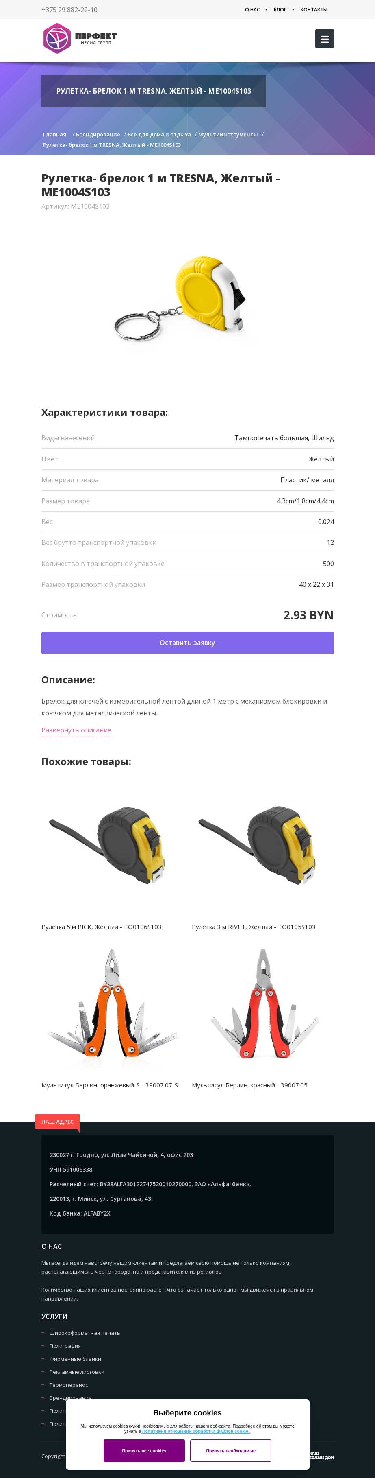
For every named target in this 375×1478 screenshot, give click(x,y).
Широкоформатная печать (85, 1332)
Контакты (314, 9)
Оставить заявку (187, 642)
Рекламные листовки (77, 1371)
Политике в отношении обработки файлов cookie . (196, 1431)
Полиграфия (65, 1345)
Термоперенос (69, 1384)
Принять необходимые (231, 1450)
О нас (252, 9)
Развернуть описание (76, 730)
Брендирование (71, 1397)
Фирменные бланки (75, 1358)
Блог (280, 9)
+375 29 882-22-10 (69, 9)
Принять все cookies (144, 1450)
